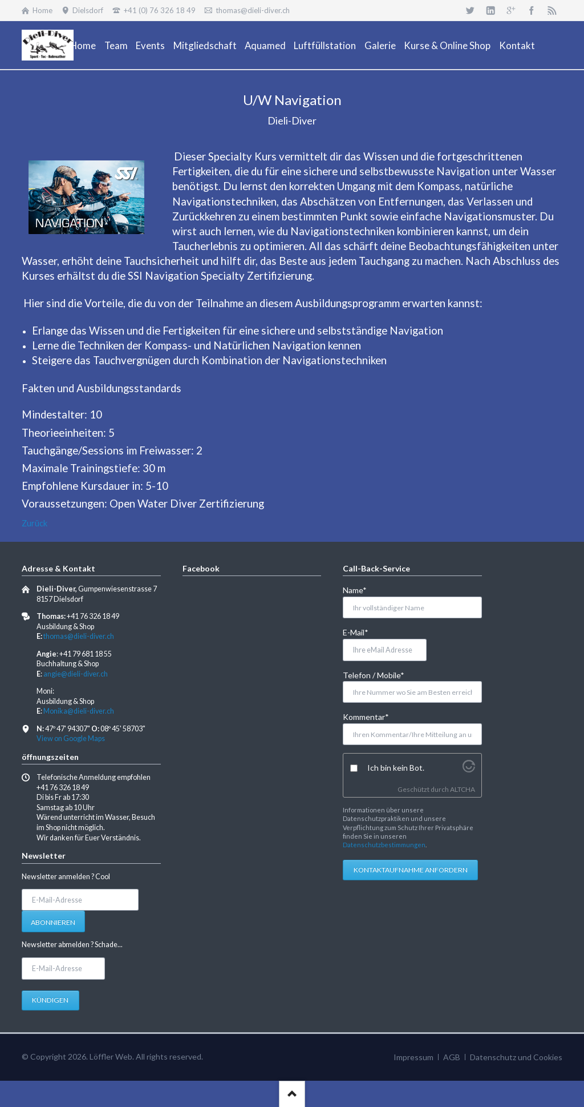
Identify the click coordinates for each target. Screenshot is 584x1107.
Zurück (34, 523)
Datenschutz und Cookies (516, 1057)
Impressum (413, 1057)
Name (361, 589)
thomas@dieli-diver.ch (78, 636)
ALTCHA (462, 789)
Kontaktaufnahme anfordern (411, 870)
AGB (451, 1057)
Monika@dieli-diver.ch (78, 711)
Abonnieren (53, 922)
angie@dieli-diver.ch (75, 674)
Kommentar (366, 716)
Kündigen (50, 1000)
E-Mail (361, 631)
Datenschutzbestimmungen (384, 844)
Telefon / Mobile (373, 674)
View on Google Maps (70, 738)
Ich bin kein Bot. (395, 767)
